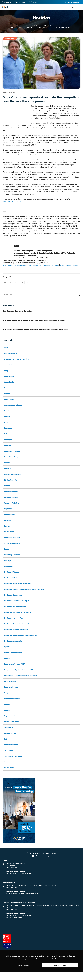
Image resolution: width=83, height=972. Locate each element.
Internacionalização (12, 537)
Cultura (7, 416)
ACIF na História (10, 353)
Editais (7, 433)
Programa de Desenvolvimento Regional (20, 675)
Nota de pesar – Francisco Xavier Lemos (18, 311)
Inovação (8, 526)
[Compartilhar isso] (10, 282)
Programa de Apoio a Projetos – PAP (18, 669)
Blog (6, 370)
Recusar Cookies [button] (23, 965)
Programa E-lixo (10, 681)
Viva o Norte (9, 767)
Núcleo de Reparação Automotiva (17, 623)
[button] (73, 7)
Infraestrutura (9, 514)
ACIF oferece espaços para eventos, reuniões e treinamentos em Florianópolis (34, 320)
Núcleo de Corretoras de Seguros (17, 600)
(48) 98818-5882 (51, 853)
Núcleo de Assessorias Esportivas (17, 583)
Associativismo (10, 364)
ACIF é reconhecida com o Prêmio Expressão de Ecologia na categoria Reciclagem (35, 329)
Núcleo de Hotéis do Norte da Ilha (17, 612)
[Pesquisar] (41, 294)
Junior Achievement (12, 543)
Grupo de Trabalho (11, 503)
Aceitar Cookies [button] (60, 965)
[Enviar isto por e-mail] (5, 282)
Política (7, 658)
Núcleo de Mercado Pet (13, 618)
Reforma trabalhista (12, 698)
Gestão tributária (11, 497)
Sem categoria (10, 733)
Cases (6, 387)
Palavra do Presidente (13, 652)
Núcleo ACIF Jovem (11, 572)
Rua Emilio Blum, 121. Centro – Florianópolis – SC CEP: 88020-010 (16, 865)
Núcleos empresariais (13, 641)
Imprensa (8, 508)
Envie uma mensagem (43, 856)
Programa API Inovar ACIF (14, 664)
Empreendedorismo (12, 451)
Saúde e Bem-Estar (11, 721)
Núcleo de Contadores (13, 595)
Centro (7, 393)
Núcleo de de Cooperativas (15, 606)
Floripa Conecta (10, 480)
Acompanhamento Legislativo (16, 359)
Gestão (7, 485)
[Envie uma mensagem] (34, 856)
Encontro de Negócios (13, 456)
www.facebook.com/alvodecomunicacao (43, 265)
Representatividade (12, 716)
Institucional (9, 531)
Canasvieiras (9, 376)
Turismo (7, 762)
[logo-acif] (6, 7)
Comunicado (9, 399)
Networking (8, 566)
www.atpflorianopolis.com (12, 201)
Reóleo (7, 710)
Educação (8, 439)
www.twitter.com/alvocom (70, 265)
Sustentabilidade (11, 744)
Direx (6, 422)
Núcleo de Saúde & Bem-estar (16, 629)
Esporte (7, 462)
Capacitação (9, 382)
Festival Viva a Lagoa (12, 474)
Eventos (7, 468)
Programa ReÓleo (11, 687)
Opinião (7, 646)
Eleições (7, 445)
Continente (8, 410)
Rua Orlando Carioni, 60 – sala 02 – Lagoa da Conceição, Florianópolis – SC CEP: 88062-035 (31, 886)
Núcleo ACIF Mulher (12, 577)
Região (7, 704)
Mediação (8, 560)
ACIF (6, 347)
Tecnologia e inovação (13, 756)
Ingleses (7, 520)
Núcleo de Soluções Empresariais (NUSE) (20, 635)
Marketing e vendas (12, 554)
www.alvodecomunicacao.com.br (15, 265)
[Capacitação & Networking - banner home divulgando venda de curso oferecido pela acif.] (19, 842)
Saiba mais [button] (62, 959)
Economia (8, 428)
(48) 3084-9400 (35, 853)
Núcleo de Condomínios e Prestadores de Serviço (24, 589)
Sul (5, 738)
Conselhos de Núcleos (13, 405)
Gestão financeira (11, 491)
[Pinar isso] (27, 282)
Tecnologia (8, 750)
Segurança (8, 727)
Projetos (7, 692)
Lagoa (6, 549)
